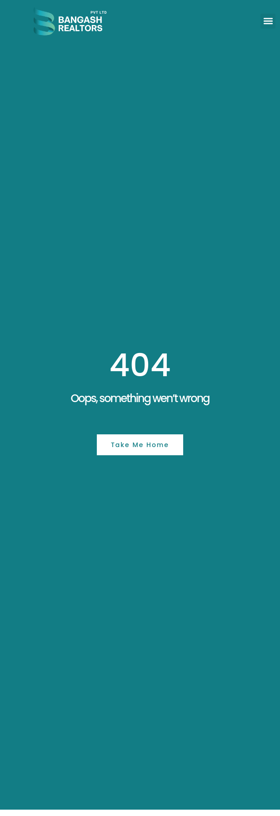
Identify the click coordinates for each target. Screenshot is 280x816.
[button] (267, 21)
